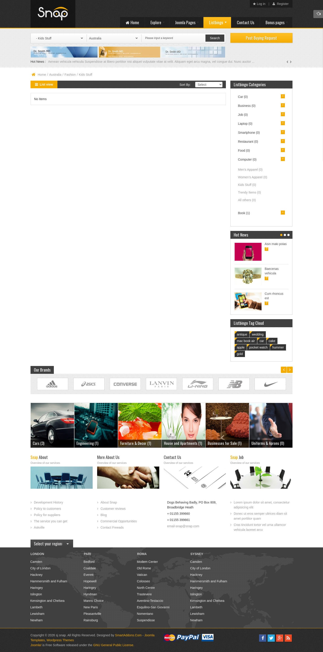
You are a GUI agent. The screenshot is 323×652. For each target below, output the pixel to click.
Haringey (36, 588)
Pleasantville (92, 613)
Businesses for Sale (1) (224, 443)
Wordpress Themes (60, 640)
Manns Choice (94, 601)
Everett (89, 575)
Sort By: (185, 84)
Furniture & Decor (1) (135, 443)
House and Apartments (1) (183, 443)
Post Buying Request (261, 38)
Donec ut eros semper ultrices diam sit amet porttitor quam (260, 516)
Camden (36, 562)
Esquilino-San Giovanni (153, 607)
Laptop (245, 123)
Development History (48, 502)
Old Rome (144, 568)
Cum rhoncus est (274, 296)
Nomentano (145, 613)
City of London (40, 568)
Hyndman (90, 594)
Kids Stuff (247, 185)
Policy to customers (47, 508)
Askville (39, 527)
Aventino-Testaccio (150, 601)
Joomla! (36, 645)
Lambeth (36, 607)
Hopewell (90, 581)
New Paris (91, 607)
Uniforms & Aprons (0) (267, 443)
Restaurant (248, 141)
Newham (36, 620)
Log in (259, 4)
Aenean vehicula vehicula (66, 61)
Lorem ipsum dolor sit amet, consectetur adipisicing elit (262, 505)
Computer (247, 159)
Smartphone (249, 132)
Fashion (70, 74)
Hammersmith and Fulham (48, 581)
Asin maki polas (276, 244)
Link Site (52, 384)
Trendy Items (249, 192)
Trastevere (144, 594)
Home (42, 74)
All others (247, 200)
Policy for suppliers (47, 515)
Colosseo (143, 581)
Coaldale (90, 568)
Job (243, 114)
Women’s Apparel (252, 177)
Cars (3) (38, 443)
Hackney (36, 575)
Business (246, 106)
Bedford (89, 562)
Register (281, 4)
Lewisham (37, 613)
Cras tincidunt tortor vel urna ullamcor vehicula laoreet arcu (260, 527)
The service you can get (50, 521)
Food (244, 150)
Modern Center (147, 562)
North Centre (146, 588)
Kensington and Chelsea (47, 601)
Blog (103, 515)
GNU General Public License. (113, 645)
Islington (36, 594)
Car (243, 97)
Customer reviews (113, 508)
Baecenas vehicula (272, 271)
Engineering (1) (87, 443)
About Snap (108, 502)
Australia (55, 74)
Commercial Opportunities (118, 521)
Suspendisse (146, 620)
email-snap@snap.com (183, 526)
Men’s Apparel (250, 169)
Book (244, 213)
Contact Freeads (112, 527)
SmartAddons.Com (128, 635)
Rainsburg (91, 620)
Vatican (142, 575)
